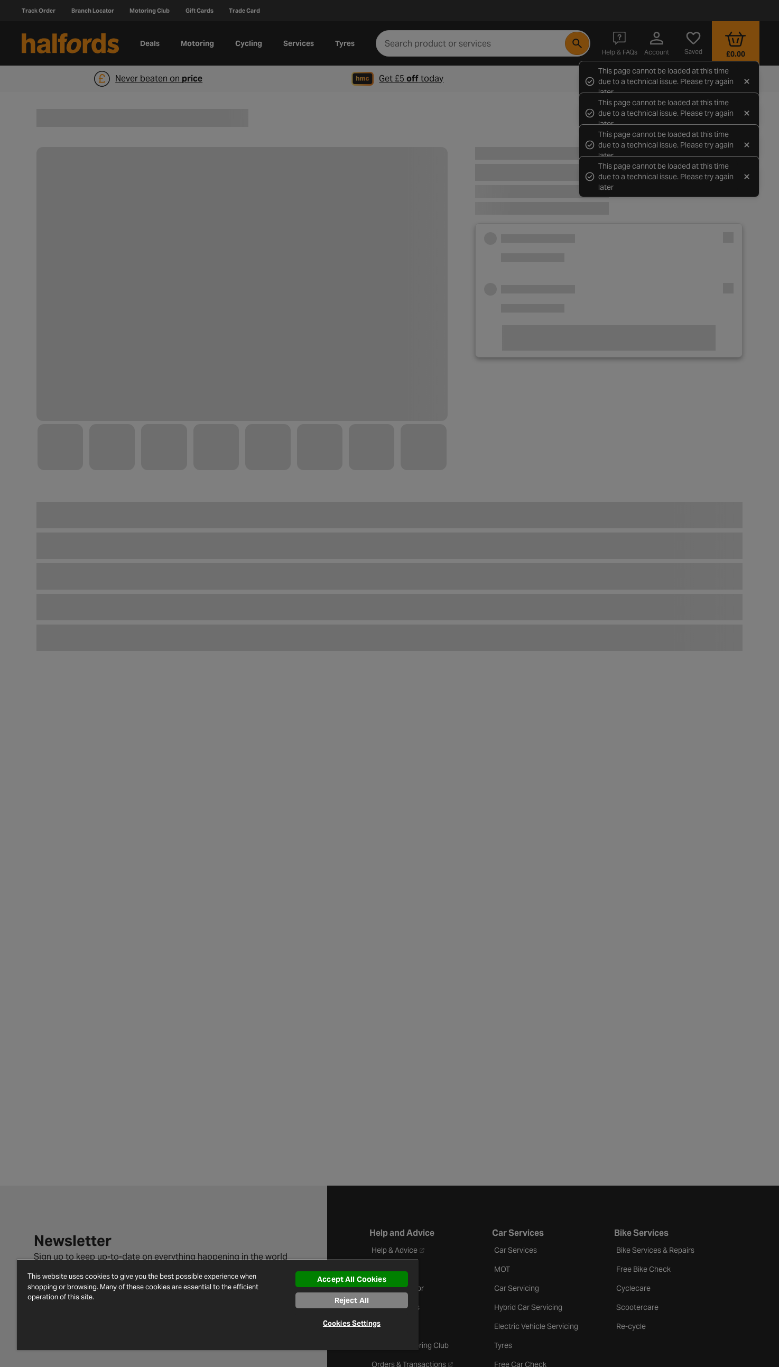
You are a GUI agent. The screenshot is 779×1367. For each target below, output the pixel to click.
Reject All (352, 1300)
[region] (218, 1304)
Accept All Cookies (351, 1279)
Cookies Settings (352, 1323)
